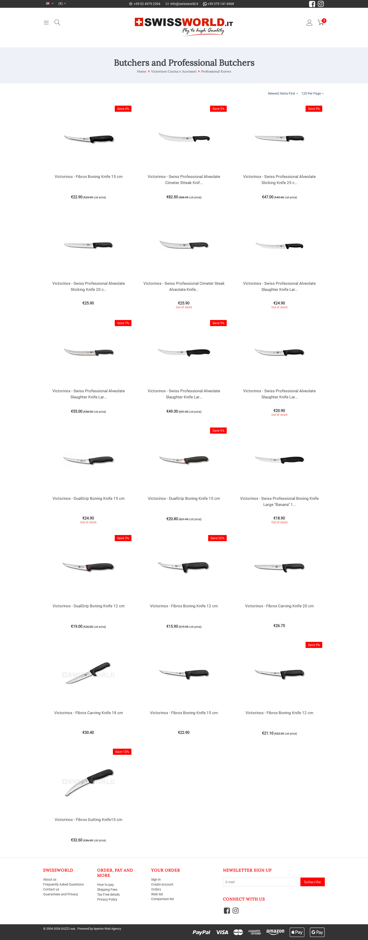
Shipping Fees (107, 889)
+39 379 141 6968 (218, 4)
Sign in (156, 879)
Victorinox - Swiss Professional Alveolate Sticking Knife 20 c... (88, 286)
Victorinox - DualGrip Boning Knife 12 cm (89, 606)
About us (49, 879)
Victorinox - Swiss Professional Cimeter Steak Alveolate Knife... (184, 286)
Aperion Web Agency (107, 928)
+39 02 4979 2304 (144, 4)
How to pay (105, 884)
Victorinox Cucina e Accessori (173, 71)
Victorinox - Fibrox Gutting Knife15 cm (88, 819)
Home (141, 71)
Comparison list (162, 899)
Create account (162, 884)
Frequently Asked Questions (63, 884)
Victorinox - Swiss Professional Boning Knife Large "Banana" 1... (279, 501)
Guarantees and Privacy (60, 894)
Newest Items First (283, 93)
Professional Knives (216, 71)
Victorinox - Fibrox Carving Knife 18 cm (88, 712)
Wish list (157, 894)
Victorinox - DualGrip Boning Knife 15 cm (89, 498)
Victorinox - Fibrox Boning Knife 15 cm (89, 176)
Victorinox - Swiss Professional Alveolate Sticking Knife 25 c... (279, 179)
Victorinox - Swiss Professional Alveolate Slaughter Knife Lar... (279, 286)
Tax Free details (108, 894)
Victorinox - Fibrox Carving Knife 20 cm (279, 606)
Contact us (51, 889)
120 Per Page (312, 93)
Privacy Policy (107, 899)
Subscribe (312, 881)
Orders (156, 889)
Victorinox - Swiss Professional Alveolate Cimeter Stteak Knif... (184, 179)
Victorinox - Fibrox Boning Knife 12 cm (184, 606)
